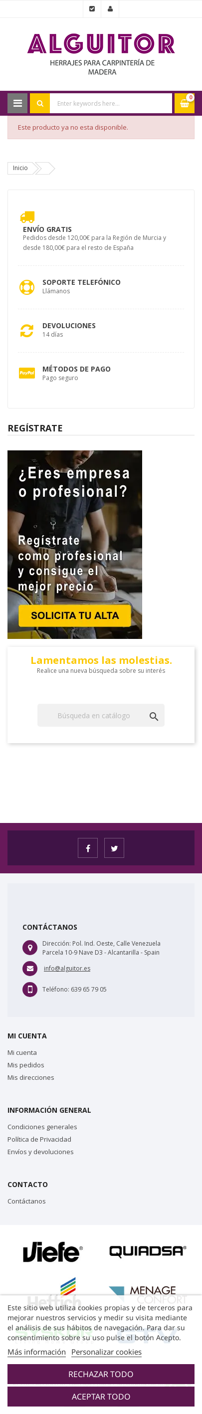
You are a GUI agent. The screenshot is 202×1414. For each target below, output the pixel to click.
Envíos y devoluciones (40, 1151)
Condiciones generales (42, 1126)
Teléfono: (55, 989)
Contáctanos (26, 1201)
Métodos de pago (76, 369)
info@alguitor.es (67, 968)
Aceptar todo (101, 1396)
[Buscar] (101, 715)
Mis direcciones (30, 1077)
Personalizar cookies (106, 1352)
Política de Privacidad (39, 1139)
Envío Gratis (47, 229)
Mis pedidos (25, 1064)
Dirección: (56, 943)
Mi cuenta (22, 1052)
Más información (36, 1352)
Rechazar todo (101, 1374)
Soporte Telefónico (81, 282)
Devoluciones (69, 325)
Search (40, 103)
